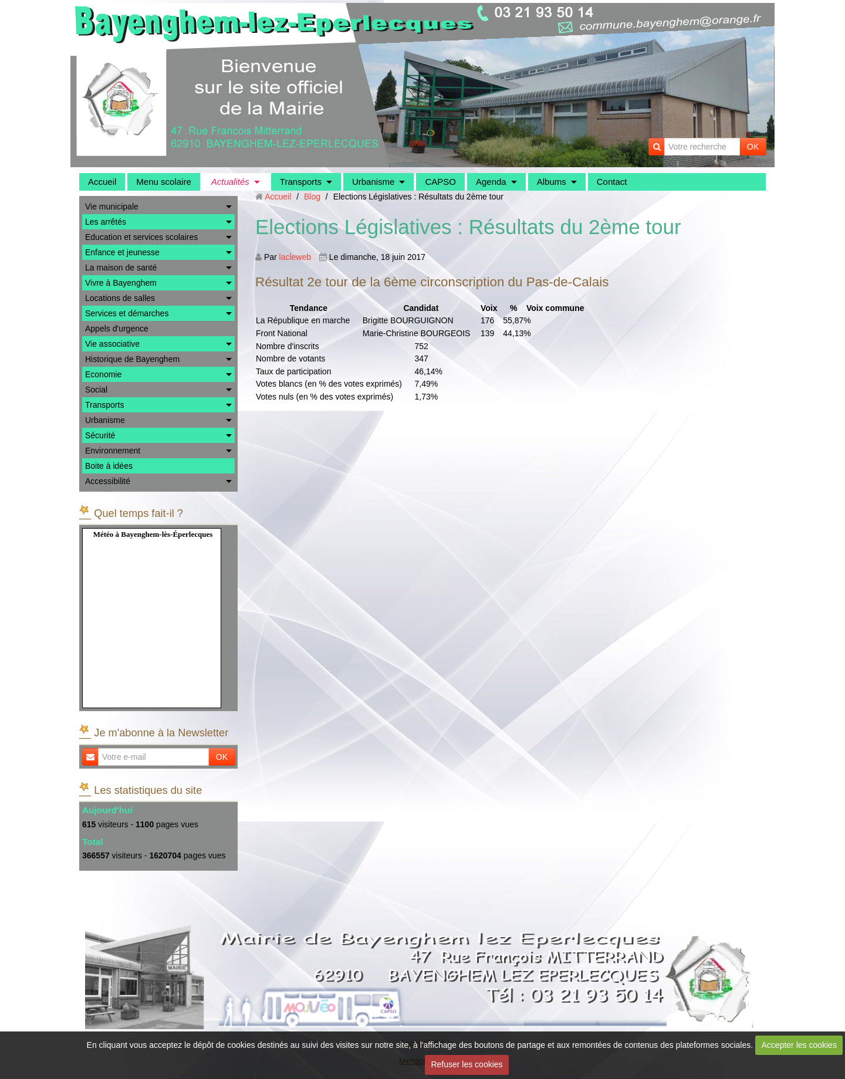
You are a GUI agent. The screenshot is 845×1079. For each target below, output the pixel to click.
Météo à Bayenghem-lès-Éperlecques (153, 534)
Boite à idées (109, 466)
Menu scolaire (163, 182)
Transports (301, 182)
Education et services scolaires (141, 237)
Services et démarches (126, 313)
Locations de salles (120, 298)
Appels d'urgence (116, 328)
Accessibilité (107, 481)
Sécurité (100, 435)
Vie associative (112, 344)
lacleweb (295, 257)
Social (96, 389)
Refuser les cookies (466, 1064)
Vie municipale (111, 206)
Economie (103, 374)
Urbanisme (373, 182)
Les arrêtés (105, 221)
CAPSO (440, 182)
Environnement (112, 450)
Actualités (230, 182)
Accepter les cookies (799, 1045)
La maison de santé (121, 267)
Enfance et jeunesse (122, 252)
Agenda (491, 182)
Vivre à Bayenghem (121, 282)
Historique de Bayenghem (132, 359)
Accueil (102, 182)
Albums (551, 182)
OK (753, 146)
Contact (612, 182)
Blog (312, 196)
